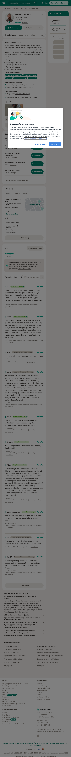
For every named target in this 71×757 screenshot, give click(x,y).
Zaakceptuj (55, 144)
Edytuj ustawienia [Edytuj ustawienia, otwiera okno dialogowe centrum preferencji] (41, 144)
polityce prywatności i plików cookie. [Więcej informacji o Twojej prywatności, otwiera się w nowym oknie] (35, 138)
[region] (35, 128)
